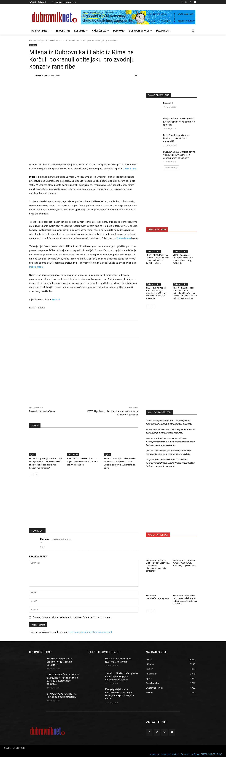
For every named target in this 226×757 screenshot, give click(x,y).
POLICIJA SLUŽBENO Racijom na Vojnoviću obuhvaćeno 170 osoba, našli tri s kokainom (82, 461)
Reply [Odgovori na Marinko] (42, 547)
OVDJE (56, 299)
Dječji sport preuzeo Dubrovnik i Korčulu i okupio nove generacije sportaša (179, 121)
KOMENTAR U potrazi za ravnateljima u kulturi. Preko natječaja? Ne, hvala (184, 563)
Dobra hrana (129, 168)
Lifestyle (40, 40)
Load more (171, 167)
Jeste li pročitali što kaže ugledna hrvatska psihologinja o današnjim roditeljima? (121, 676)
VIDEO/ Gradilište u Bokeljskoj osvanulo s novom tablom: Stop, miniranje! (183, 259)
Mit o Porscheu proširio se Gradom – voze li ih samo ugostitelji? (176, 138)
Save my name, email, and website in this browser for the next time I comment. (72, 617)
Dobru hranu (124, 238)
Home (32, 40)
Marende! (168, 103)
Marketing (165, 754)
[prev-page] (31, 475)
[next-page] (36, 475)
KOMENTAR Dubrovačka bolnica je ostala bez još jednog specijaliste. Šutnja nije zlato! (185, 599)
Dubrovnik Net (40, 75)
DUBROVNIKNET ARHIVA (211, 754)
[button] (193, 31)
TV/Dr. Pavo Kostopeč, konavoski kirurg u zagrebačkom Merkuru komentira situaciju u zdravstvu (156, 293)
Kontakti (175, 754)
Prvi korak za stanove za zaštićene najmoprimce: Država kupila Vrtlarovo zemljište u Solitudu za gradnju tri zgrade (170, 441)
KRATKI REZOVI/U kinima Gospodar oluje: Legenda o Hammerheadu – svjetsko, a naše (157, 259)
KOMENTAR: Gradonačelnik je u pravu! (157, 596)
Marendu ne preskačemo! (42, 411)
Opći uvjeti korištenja (190, 754)
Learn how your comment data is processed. (90, 632)
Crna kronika (73, 454)
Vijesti (32, 454)
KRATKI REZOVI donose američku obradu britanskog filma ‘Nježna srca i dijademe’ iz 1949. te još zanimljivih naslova (185, 293)
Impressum (155, 754)
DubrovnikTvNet (153, 251)
